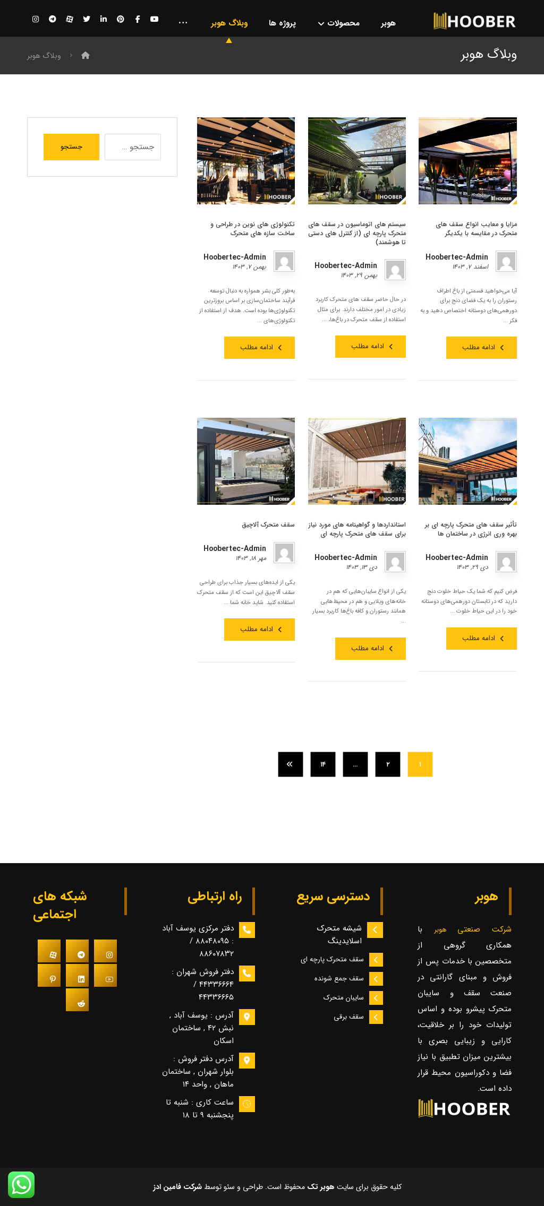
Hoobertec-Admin (457, 257)
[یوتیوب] (154, 19)
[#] (105, 951)
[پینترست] (120, 19)
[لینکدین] (103, 19)
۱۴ (323, 764)
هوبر (445, 930)
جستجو (71, 147)
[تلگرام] (52, 19)
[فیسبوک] (137, 19)
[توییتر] (86, 19)
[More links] (183, 24)
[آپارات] (69, 19)
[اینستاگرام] (35, 19)
